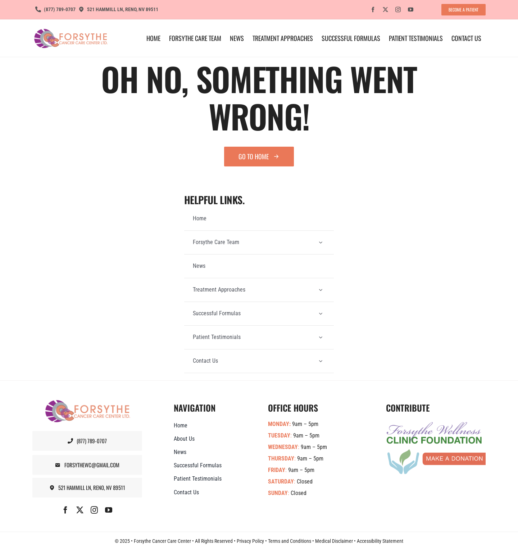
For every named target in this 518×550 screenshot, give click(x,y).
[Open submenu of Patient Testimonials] (320, 337)
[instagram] (398, 9)
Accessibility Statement (380, 541)
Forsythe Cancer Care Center (162, 541)
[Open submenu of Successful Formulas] (320, 313)
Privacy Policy (250, 541)
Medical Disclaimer (334, 541)
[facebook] (373, 9)
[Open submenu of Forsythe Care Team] (320, 242)
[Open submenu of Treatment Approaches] (320, 290)
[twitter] (385, 9)
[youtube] (410, 9)
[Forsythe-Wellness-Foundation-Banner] (436, 425)
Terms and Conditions (289, 541)
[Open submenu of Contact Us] (320, 361)
